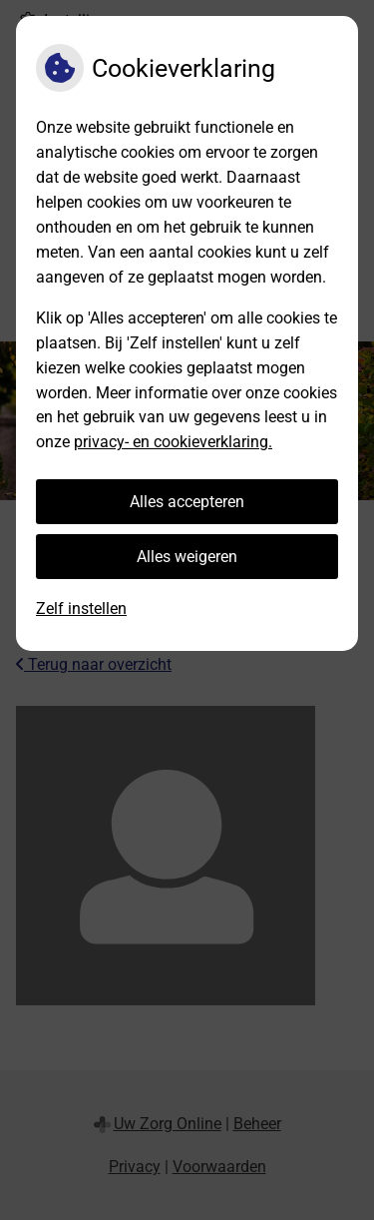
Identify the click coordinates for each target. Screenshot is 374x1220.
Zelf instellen (81, 608)
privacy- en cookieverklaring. (173, 441)
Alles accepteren (187, 501)
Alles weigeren (187, 556)
